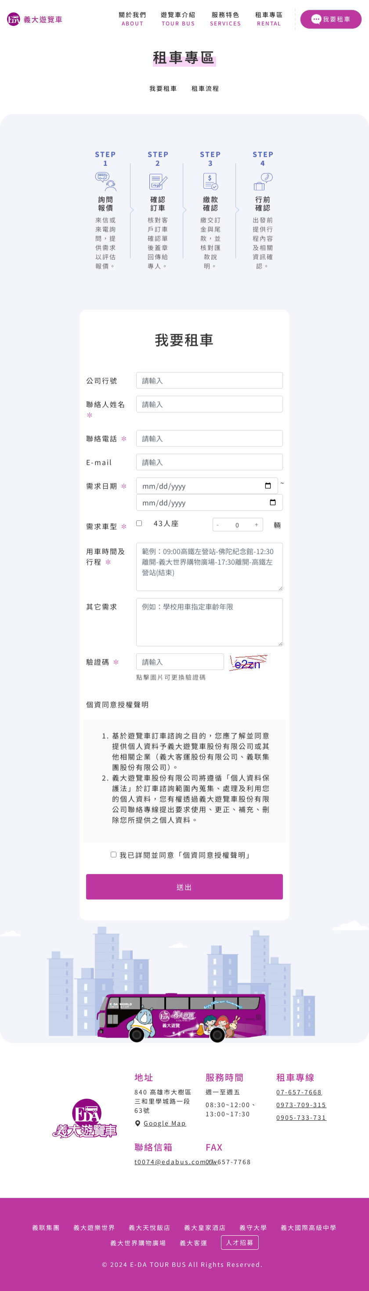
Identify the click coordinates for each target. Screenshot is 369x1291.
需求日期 (107, 488)
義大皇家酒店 (205, 1227)
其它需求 (102, 608)
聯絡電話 (107, 440)
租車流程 (206, 88)
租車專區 (269, 18)
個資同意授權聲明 (117, 706)
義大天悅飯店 (150, 1227)
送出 (184, 889)
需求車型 (107, 528)
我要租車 (331, 19)
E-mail (99, 464)
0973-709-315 (301, 1104)
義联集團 (46, 1227)
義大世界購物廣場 (138, 1242)
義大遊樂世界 (94, 1227)
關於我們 (133, 18)
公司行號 (102, 382)
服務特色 (225, 18)
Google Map (165, 1123)
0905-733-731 (301, 1117)
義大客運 (194, 1242)
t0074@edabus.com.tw (175, 1161)
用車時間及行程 (106, 558)
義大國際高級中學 (309, 1227)
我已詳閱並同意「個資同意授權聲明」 (186, 857)
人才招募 (240, 1242)
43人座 (166, 525)
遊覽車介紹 (178, 18)
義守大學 (253, 1227)
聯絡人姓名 (106, 411)
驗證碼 (103, 664)
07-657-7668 (299, 1091)
